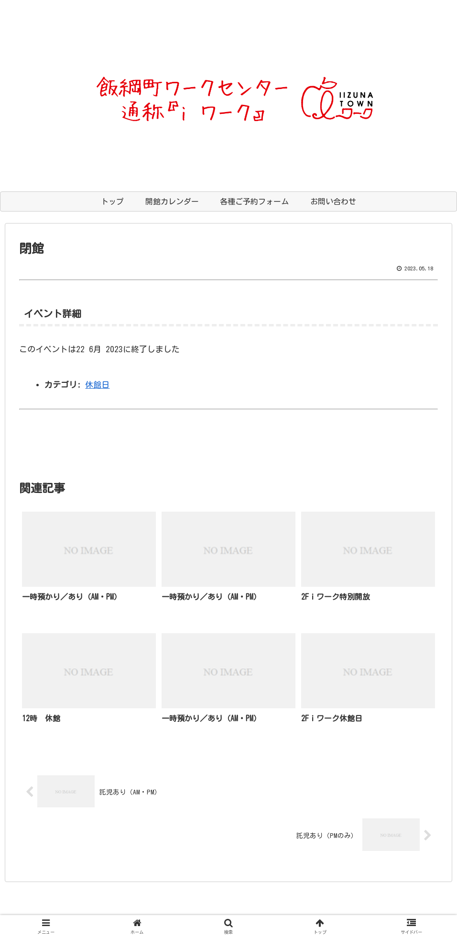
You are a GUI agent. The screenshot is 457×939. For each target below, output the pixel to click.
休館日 (97, 384)
